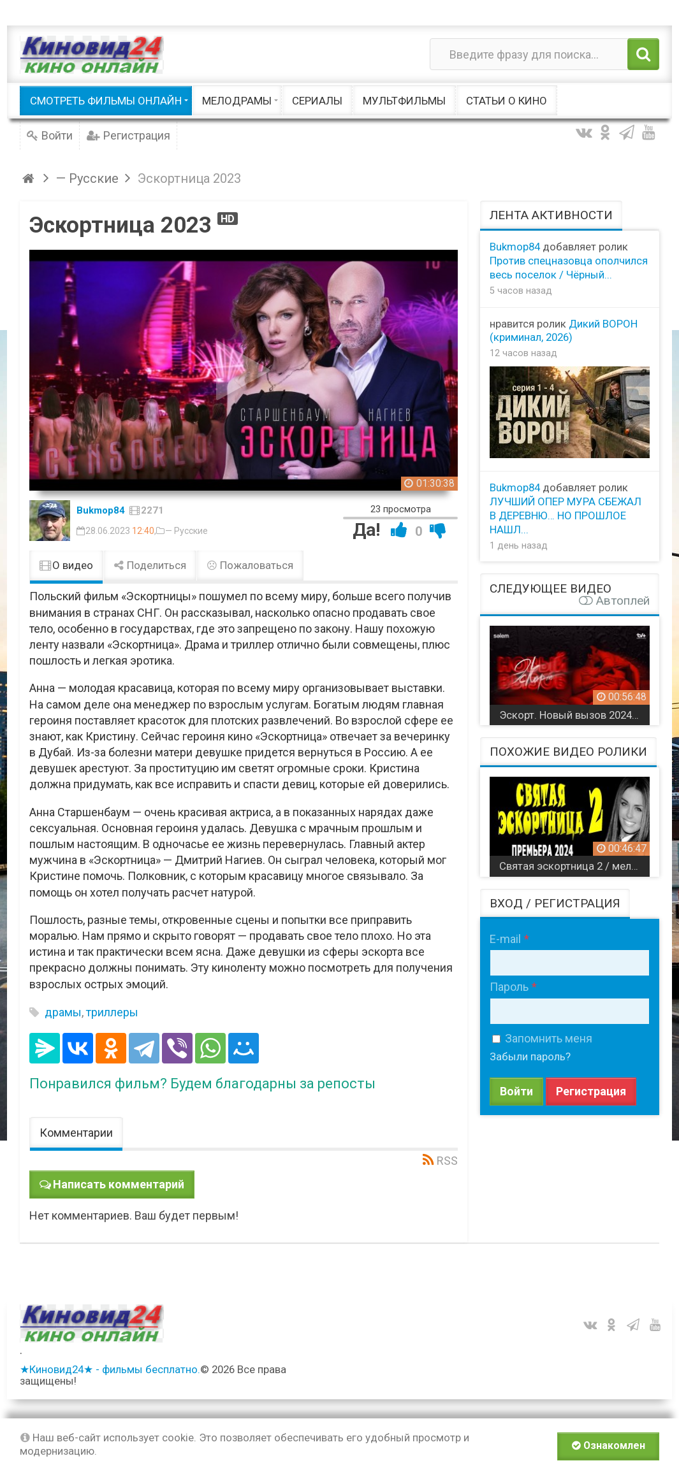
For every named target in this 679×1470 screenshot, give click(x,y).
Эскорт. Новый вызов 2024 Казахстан (574, 715)
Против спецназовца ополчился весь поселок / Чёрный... (569, 267)
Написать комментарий (118, 1184)
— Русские (186, 531)
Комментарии (76, 1132)
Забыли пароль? (530, 1056)
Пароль (509, 986)
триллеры (112, 1012)
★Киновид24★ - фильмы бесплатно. (110, 1369)
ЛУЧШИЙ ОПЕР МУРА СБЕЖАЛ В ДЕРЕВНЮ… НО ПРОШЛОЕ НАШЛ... (565, 515)
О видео (67, 565)
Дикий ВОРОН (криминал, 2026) (564, 330)
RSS (447, 1160)
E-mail (505, 939)
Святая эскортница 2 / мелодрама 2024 (574, 866)
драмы (63, 1012)
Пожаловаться (250, 565)
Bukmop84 (101, 510)
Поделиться (149, 565)
